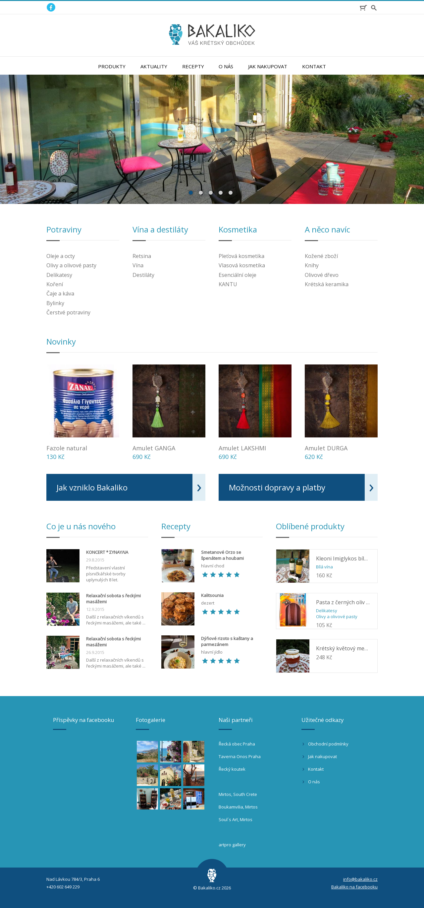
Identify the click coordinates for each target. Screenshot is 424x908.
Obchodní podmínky (328, 744)
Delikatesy (59, 275)
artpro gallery (232, 845)
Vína (137, 265)
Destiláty (143, 275)
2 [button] (201, 192)
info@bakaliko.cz (360, 879)
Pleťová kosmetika (241, 256)
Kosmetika (238, 229)
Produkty (112, 66)
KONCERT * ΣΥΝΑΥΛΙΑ (107, 552)
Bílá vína (324, 567)
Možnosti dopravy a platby (277, 487)
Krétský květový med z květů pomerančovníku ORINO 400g (343, 648)
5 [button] (231, 192)
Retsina (141, 256)
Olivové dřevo (322, 275)
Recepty (193, 66)
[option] (212, 139)
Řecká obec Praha (237, 744)
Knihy (312, 265)
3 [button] (211, 192)
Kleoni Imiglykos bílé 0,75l (343, 558)
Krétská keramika (326, 284)
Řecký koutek (232, 769)
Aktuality (153, 66)
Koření (54, 284)
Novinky (61, 341)
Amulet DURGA (326, 448)
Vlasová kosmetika (242, 265)
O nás (226, 66)
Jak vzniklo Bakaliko (92, 487)
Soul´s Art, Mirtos (235, 819)
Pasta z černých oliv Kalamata (343, 602)
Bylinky (55, 303)
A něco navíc (327, 229)
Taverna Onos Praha (240, 756)
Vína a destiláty (160, 229)
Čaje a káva (60, 293)
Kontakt (314, 66)
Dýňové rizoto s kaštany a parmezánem (227, 641)
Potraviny (63, 229)
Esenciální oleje (237, 275)
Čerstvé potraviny (68, 312)
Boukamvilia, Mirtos (238, 807)
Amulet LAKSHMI (242, 448)
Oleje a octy (60, 256)
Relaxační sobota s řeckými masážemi (113, 599)
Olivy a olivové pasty (71, 265)
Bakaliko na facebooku (354, 887)
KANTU (228, 284)
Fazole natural (66, 448)
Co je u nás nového (81, 526)
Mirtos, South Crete (238, 794)
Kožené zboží (321, 256)
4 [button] (221, 192)
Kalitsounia (212, 595)
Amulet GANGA (153, 448)
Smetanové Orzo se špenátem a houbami (222, 555)
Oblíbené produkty (310, 526)
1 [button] (191, 192)
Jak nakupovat (267, 66)
